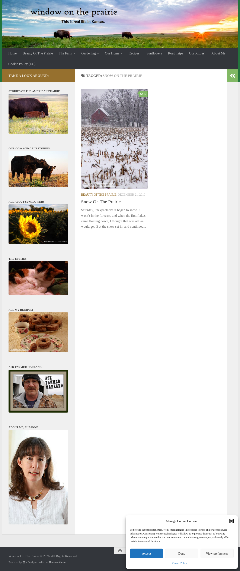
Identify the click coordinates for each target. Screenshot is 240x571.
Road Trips (175, 53)
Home (12, 53)
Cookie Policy (179, 563)
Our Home (112, 53)
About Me (218, 53)
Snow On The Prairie (101, 201)
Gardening (88, 53)
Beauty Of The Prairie (38, 53)
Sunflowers (154, 53)
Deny (181, 553)
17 (143, 93)
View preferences (217, 553)
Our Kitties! (197, 53)
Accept (146, 553)
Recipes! (135, 53)
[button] (231, 521)
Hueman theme (57, 562)
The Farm (65, 53)
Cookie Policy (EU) (21, 64)
